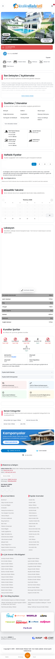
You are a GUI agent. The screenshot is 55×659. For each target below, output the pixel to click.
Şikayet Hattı (4, 542)
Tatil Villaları (32, 539)
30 (27, 218)
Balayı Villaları (33, 505)
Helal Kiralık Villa (33, 523)
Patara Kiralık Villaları (7, 585)
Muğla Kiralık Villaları (33, 558)
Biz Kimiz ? (4, 500)
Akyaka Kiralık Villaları (34, 571)
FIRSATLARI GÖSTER (11, 442)
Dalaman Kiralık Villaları (34, 577)
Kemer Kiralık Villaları (33, 587)
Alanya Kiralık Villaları (7, 593)
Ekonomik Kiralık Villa (34, 529)
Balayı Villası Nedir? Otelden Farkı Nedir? (39, 600)
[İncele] (14, 357)
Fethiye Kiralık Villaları (7, 579)
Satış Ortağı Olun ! (6, 544)
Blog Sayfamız (5, 521)
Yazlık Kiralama (33, 515)
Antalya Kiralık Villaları (7, 558)
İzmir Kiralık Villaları (6, 561)
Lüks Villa (22, 424)
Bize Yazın (4, 523)
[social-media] (3, 490)
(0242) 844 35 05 (8, 470)
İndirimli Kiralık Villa (34, 531)
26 (49, 215)
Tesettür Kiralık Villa (34, 521)
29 (20, 218)
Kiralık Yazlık (32, 502)
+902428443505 (11, 481)
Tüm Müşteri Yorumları (7, 513)
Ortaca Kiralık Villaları (34, 574)
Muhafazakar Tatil (34, 544)
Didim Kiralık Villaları (6, 569)
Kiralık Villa (32, 500)
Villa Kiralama (32, 513)
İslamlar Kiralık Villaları (34, 585)
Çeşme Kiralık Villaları (7, 566)
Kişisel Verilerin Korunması (8, 547)
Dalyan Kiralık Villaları (7, 577)
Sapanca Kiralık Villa (33, 593)
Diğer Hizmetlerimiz (6, 534)
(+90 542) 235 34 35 (10, 472)
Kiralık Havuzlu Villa (34, 534)
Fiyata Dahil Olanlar (8, 372)
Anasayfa (4, 508)
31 (34, 218)
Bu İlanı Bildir (28, 455)
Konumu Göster (6, 476)
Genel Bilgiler (4, 529)
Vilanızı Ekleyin (5, 515)
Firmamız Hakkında (6, 518)
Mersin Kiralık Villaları (7, 564)
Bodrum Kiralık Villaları (7, 571)
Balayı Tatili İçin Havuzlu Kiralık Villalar (38, 607)
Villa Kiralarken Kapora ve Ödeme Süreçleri (13, 600)
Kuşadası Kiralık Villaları (34, 566)
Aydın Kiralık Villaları (33, 561)
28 (12, 218)
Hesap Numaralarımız (7, 510)
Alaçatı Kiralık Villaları (34, 569)
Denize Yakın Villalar (9, 424)
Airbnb (30, 550)
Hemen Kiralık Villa (34, 542)
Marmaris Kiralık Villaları (8, 574)
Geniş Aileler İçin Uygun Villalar (12, 420)
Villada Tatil (32, 526)
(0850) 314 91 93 (12, 479)
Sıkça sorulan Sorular (7, 502)
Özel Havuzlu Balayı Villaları (8, 607)
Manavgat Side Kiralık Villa (35, 590)
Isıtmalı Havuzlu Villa (32, 420)
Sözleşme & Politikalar (7, 550)
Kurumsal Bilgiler (6, 505)
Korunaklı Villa (33, 547)
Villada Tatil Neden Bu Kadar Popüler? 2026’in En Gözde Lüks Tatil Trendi (13, 603)
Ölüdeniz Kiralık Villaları (34, 579)
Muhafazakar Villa (34, 508)
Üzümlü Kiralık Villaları (7, 587)
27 (5, 218)
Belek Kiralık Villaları (6, 590)
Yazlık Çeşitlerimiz (6, 531)
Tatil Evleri (31, 537)
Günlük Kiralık (32, 510)
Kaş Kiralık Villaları (33, 582)
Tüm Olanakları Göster (11, 124)
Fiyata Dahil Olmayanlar (10, 377)
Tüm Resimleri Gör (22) (47, 40)
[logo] (27, 6)
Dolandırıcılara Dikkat (7, 537)
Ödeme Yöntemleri (6, 526)
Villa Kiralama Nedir (6, 539)
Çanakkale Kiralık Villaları (35, 564)
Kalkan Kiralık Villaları (7, 582)
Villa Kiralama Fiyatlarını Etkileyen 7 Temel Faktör (39, 603)
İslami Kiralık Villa (33, 518)
